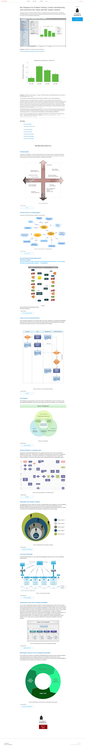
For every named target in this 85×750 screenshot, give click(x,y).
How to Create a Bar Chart (29, 126)
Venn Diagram (23, 398)
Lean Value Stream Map (26, 554)
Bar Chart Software (28, 124)
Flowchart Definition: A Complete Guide (30, 450)
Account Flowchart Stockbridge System (30, 258)
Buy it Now (43, 726)
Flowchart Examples (25, 259)
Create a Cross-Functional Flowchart (30, 318)
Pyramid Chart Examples (29, 136)
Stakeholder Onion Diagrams (27, 549)
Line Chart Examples (28, 129)
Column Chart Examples (29, 138)
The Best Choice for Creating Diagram (30, 212)
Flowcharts (27, 393)
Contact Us (79, 743)
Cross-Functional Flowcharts (27, 313)
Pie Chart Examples (28, 131)
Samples (41, 1)
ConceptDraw (4, 1)
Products (28, 1)
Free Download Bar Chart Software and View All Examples (32, 51)
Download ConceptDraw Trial (77, 19)
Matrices (27, 207)
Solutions (34, 1)
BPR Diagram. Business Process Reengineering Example (35, 652)
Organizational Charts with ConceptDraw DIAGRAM (34, 602)
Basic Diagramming (27, 253)
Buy (46, 1)
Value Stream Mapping (27, 597)
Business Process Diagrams (27, 706)
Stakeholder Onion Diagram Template (30, 501)
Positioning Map (24, 151)
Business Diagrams (27, 445)
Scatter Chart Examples (29, 134)
